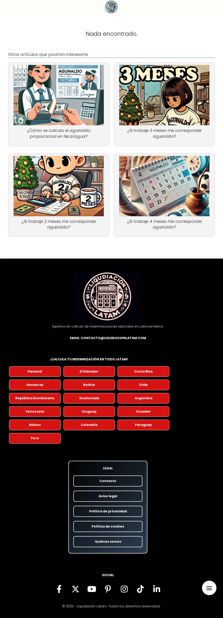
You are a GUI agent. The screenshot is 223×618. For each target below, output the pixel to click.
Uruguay (89, 411)
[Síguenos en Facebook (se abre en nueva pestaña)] (59, 589)
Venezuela (35, 411)
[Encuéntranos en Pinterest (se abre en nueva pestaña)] (108, 589)
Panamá (35, 371)
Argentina (143, 398)
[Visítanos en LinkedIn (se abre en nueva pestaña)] (156, 589)
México (35, 425)
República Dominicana (34, 398)
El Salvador (89, 371)
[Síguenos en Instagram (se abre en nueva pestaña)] (124, 589)
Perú (35, 438)
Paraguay (143, 425)
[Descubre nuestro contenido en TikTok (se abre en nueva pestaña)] (140, 589)
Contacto (108, 481)
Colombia (89, 425)
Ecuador (143, 411)
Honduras (34, 385)
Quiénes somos (108, 541)
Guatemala (89, 398)
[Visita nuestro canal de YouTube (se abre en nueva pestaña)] (91, 589)
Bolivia (89, 385)
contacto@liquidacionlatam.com (113, 338)
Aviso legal (108, 496)
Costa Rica (143, 371)
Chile (143, 385)
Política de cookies (108, 526)
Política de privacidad (108, 511)
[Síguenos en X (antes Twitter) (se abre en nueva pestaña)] (75, 589)
